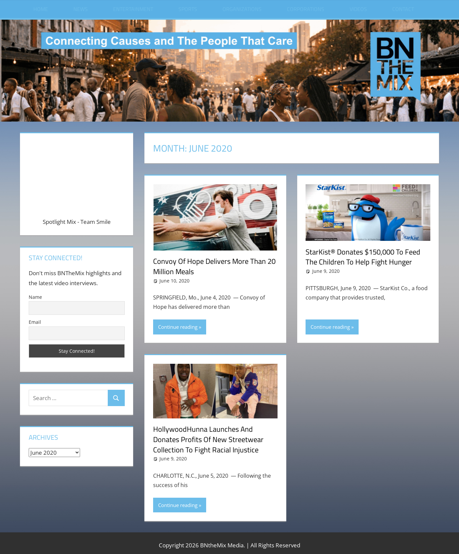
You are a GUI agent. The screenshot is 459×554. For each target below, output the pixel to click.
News (80, 9)
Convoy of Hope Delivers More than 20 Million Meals (214, 266)
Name (35, 297)
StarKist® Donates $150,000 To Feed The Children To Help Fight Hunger (363, 257)
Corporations (305, 9)
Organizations (242, 9)
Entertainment (133, 9)
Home (40, 9)
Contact (403, 9)
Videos (358, 9)
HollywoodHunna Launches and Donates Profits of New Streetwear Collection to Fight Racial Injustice (208, 439)
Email (35, 322)
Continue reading (177, 326)
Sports (187, 9)
